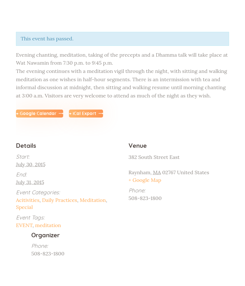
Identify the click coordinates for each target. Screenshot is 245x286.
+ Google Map (145, 180)
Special (24, 207)
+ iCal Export (82, 113)
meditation (48, 225)
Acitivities (28, 200)
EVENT (24, 225)
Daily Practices (59, 200)
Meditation (93, 200)
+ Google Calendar (36, 113)
